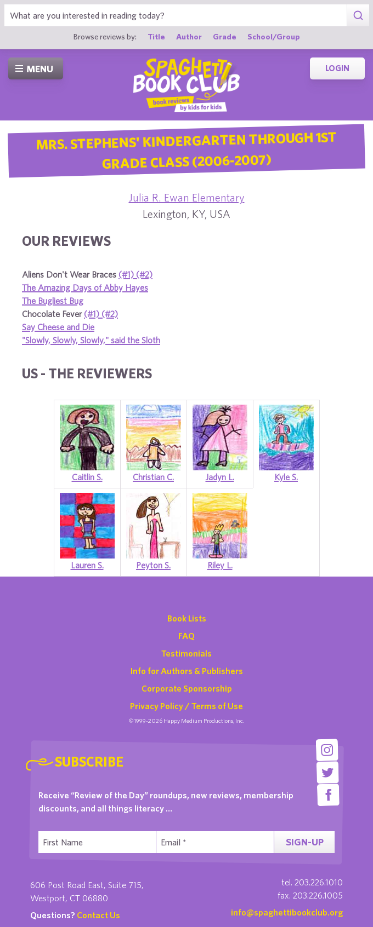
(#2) (144, 274)
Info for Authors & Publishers (187, 671)
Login (337, 68)
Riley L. (220, 565)
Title (156, 36)
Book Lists (186, 618)
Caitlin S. (87, 477)
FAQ (186, 636)
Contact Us (98, 915)
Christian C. (153, 477)
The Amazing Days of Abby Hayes (85, 287)
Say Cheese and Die (58, 327)
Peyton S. (153, 565)
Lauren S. (87, 565)
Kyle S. (286, 477)
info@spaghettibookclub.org (287, 912)
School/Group (273, 36)
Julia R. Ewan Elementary (187, 197)
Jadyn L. (220, 477)
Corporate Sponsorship (187, 688)
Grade (224, 36)
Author (189, 36)
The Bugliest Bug (52, 301)
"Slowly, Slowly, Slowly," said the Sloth (91, 340)
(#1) (127, 274)
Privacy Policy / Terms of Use (186, 706)
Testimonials (186, 653)
